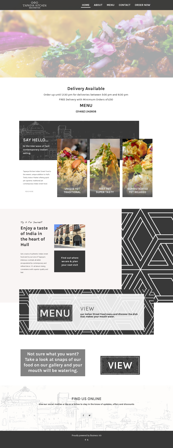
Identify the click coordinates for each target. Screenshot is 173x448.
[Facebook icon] (85, 440)
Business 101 (95, 435)
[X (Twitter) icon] (87, 440)
